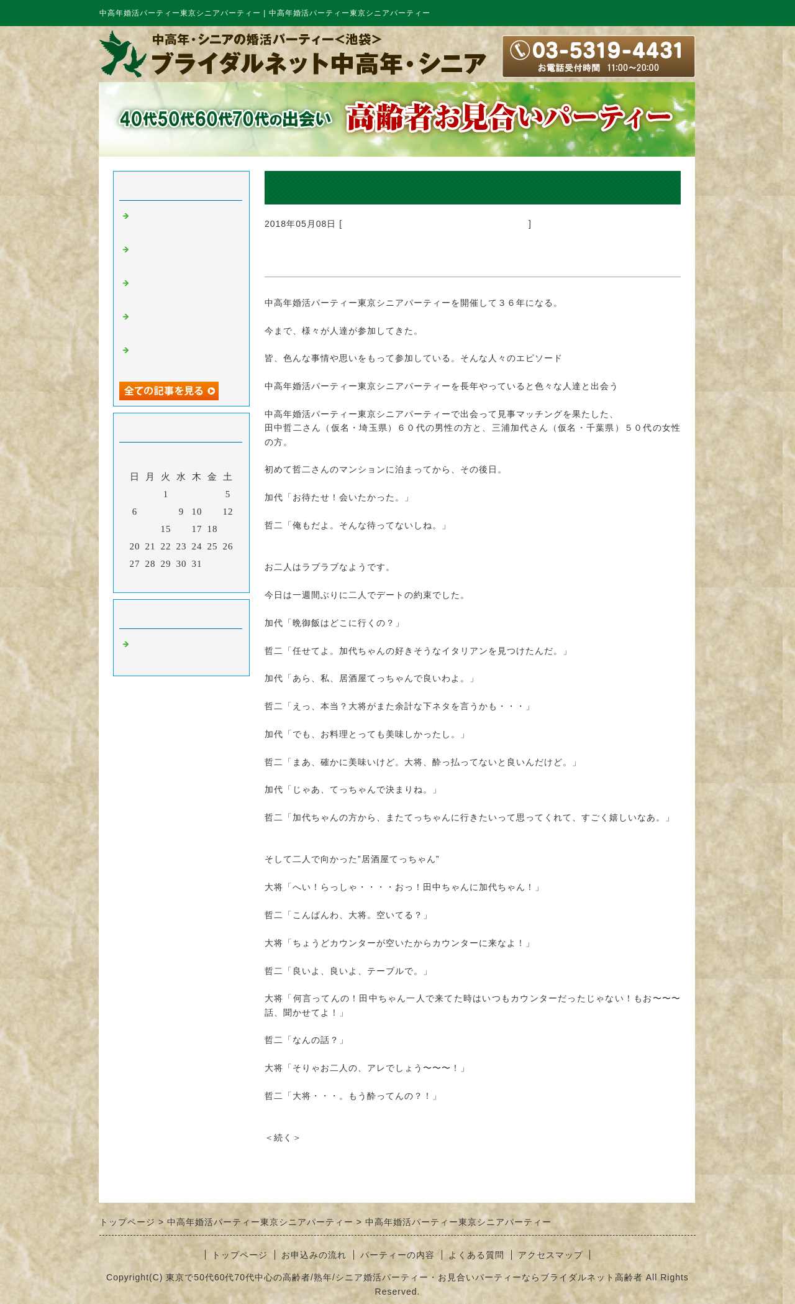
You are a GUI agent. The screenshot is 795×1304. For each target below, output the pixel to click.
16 (181, 529)
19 (228, 529)
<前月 (155, 580)
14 (150, 529)
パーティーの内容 (397, 1255)
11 (212, 512)
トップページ (240, 1255)
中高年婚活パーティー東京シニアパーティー (435, 224)
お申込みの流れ (314, 1255)
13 (135, 529)
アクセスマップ (550, 1255)
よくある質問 (476, 1255)
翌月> (207, 580)
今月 (181, 580)
